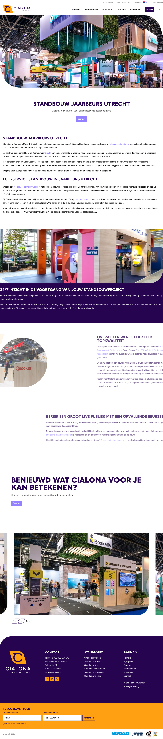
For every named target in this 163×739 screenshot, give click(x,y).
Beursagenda (130, 669)
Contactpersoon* (10, 713)
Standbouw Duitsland (94, 672)
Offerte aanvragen (92, 658)
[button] (141, 2)
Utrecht (48, 153)
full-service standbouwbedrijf (27, 187)
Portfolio (76, 9)
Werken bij (135, 9)
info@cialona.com (53, 672)
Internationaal (91, 9)
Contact (127, 676)
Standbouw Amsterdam (94, 669)
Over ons (121, 9)
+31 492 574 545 (61, 658)
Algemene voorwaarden (134, 683)
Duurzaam (107, 9)
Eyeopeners (129, 661)
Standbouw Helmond (93, 661)
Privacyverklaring (131, 686)
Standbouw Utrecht (93, 665)
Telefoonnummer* (51, 713)
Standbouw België (92, 676)
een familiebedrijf (83, 199)
